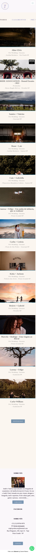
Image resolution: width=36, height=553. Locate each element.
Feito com (18, 551)
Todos (3, 20)
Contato (18, 543)
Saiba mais (18, 502)
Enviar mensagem (18, 526)
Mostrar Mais (18, 421)
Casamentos (19, 20)
